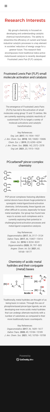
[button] (8, 6)
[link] (25, 359)
